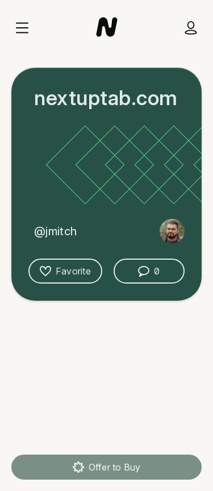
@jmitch (55, 231)
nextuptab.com (106, 97)
